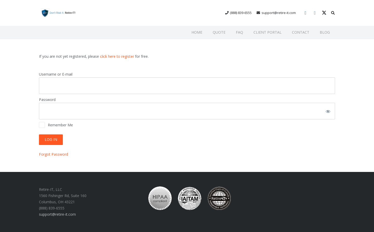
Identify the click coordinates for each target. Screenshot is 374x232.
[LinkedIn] (305, 13)
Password (47, 99)
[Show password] (327, 111)
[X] (324, 13)
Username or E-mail (55, 74)
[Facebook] (314, 13)
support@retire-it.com (57, 214)
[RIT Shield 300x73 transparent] (57, 13)
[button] (333, 12)
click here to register (117, 56)
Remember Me (56, 125)
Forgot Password (53, 154)
